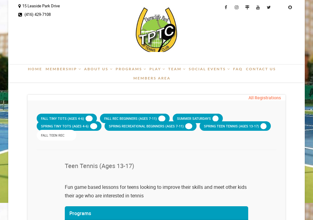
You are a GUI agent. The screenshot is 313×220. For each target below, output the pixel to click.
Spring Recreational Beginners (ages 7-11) (150, 126)
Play (157, 69)
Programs (131, 69)
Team (177, 69)
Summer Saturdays (198, 119)
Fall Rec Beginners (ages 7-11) (134, 119)
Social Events (209, 69)
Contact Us (261, 69)
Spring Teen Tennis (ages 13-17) (235, 126)
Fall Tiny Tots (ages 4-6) (67, 119)
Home (35, 69)
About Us (98, 69)
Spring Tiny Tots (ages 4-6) (69, 126)
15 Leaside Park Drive (39, 6)
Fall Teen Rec (56, 135)
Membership (64, 69)
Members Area (151, 78)
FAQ (237, 69)
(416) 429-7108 (34, 14)
